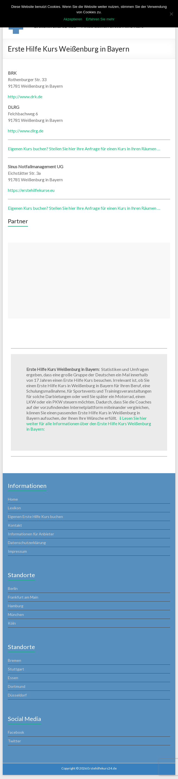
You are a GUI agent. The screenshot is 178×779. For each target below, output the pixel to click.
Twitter (14, 741)
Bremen (14, 660)
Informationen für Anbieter (31, 534)
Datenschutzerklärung (27, 542)
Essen (13, 677)
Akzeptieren (72, 19)
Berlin (13, 588)
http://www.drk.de (25, 96)
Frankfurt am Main (23, 597)
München (16, 614)
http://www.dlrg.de (25, 130)
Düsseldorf (17, 695)
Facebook (16, 732)
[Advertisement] (89, 281)
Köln (12, 623)
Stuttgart (16, 669)
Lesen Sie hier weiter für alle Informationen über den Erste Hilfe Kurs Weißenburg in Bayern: (88, 423)
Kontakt (15, 525)
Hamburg (15, 605)
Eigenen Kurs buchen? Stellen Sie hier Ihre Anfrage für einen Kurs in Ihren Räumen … (84, 148)
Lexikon (14, 507)
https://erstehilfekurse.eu (31, 190)
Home (13, 499)
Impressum (17, 551)
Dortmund (16, 686)
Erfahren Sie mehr (100, 19)
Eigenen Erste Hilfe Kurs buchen (35, 516)
